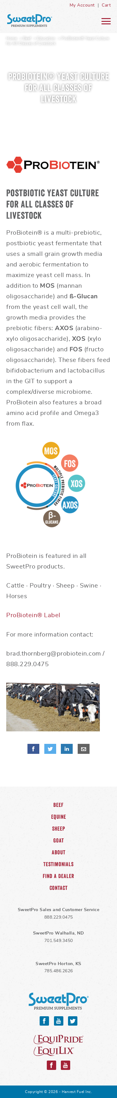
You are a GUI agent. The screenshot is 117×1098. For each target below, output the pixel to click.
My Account (82, 5)
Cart (106, 5)
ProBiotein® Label (33, 615)
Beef (27, 38)
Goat (58, 840)
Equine (58, 816)
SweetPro (58, 1001)
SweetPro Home (29, 20)
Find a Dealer (58, 876)
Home (11, 38)
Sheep (58, 828)
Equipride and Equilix (58, 1045)
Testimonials (58, 864)
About (59, 852)
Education (46, 38)
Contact (59, 888)
